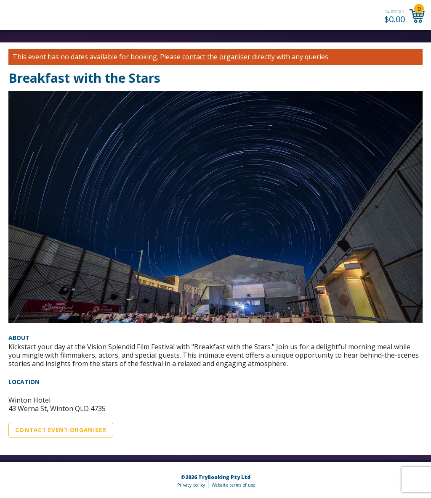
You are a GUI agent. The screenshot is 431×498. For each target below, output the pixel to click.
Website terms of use (233, 485)
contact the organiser (216, 57)
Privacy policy (191, 485)
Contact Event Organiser (60, 430)
